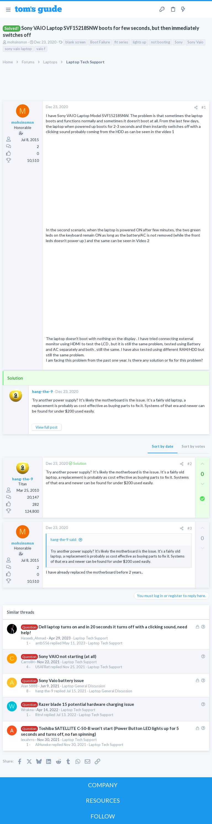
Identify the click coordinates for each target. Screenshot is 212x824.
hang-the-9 (42, 391)
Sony (179, 42)
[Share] (196, 107)
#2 (189, 464)
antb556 (42, 643)
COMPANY (103, 784)
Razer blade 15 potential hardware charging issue (86, 704)
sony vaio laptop (18, 48)
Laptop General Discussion (83, 686)
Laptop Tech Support (90, 638)
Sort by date (162, 446)
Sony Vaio (195, 42)
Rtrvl (39, 715)
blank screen (75, 42)
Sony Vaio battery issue (61, 680)
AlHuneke (43, 745)
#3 (189, 528)
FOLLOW (103, 816)
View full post (46, 427)
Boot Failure (100, 42)
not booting (160, 42)
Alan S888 (29, 686)
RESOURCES (103, 800)
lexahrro (28, 739)
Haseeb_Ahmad (33, 638)
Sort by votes (193, 446)
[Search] (204, 9)
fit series (121, 42)
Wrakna (27, 710)
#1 (204, 107)
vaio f (40, 48)
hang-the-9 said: (64, 539)
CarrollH (28, 662)
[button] (8, 9)
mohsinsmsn (17, 42)
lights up (139, 42)
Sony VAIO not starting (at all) (67, 656)
